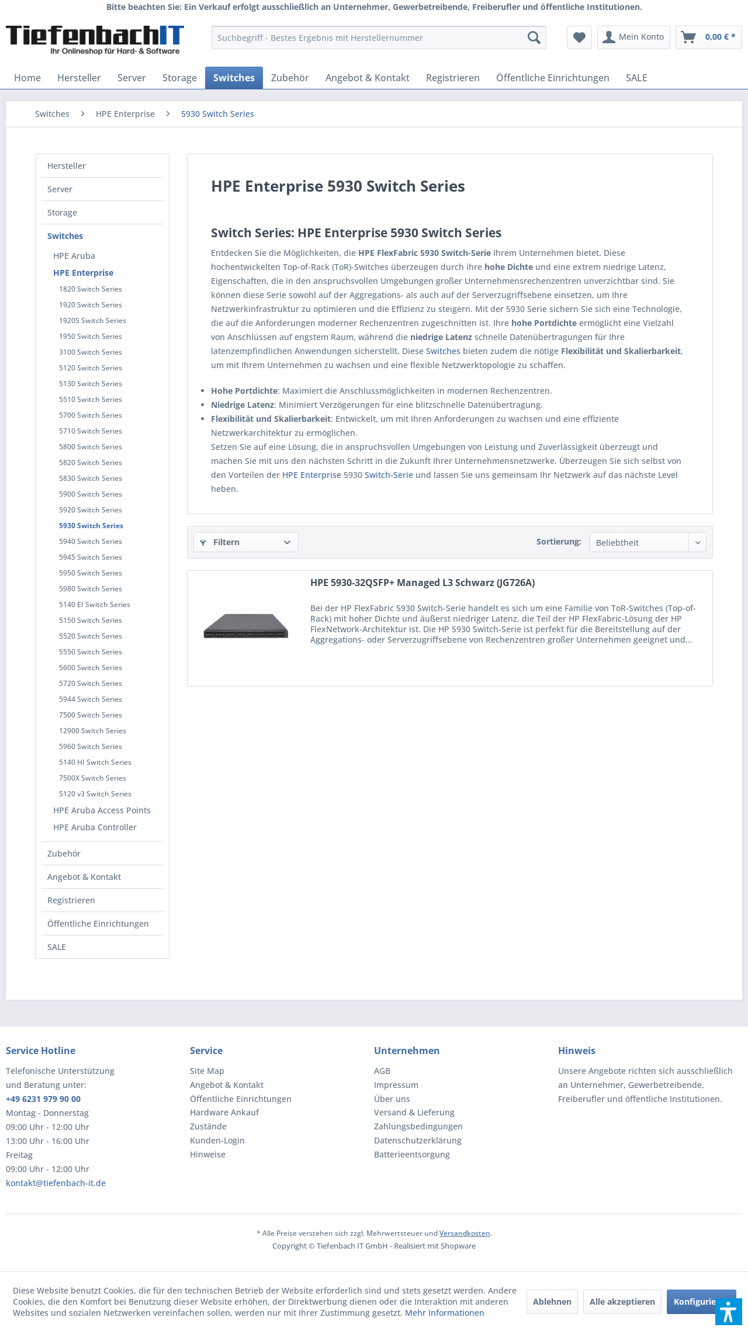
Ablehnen (552, 1301)
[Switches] (234, 78)
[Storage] (179, 78)
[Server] (131, 78)
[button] (728, 1311)
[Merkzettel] (579, 37)
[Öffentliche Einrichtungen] (553, 78)
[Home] (27, 78)
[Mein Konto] (633, 37)
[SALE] (637, 78)
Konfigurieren (701, 1301)
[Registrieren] (453, 78)
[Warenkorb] (709, 37)
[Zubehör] (290, 78)
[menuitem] (379, 37)
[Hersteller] (79, 78)
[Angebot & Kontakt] (367, 78)
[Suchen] (534, 37)
